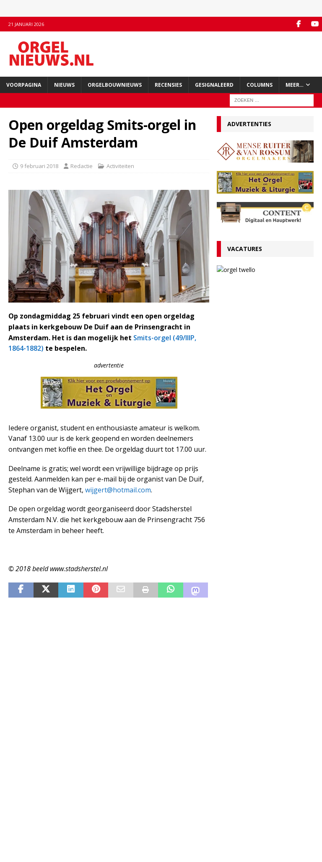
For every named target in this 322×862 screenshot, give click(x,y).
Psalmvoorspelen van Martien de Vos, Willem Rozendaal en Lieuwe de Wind (263, 631)
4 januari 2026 (238, 576)
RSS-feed (125, 805)
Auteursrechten (28, 822)
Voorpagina (23, 84)
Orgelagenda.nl (236, 788)
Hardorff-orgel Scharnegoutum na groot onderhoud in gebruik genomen (261, 595)
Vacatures (244, 249)
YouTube (124, 796)
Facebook (125, 788)
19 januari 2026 (240, 371)
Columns (260, 84)
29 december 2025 (244, 611)
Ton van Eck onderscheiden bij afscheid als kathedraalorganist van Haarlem (262, 454)
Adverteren (22, 805)
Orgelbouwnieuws (115, 84)
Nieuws (64, 84)
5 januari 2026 (238, 541)
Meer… (295, 84)
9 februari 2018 (39, 166)
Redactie (81, 166)
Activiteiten (120, 166)
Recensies (168, 84)
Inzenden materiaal (33, 796)
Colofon (18, 831)
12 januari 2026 (240, 470)
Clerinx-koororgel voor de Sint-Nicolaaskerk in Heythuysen (261, 662)
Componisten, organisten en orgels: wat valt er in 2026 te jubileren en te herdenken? (257, 525)
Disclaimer (21, 814)
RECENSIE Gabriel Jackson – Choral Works (263, 358)
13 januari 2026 (279, 306)
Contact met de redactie (38, 788)
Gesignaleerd (214, 84)
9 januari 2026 (238, 505)
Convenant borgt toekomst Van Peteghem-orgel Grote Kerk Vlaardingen (262, 390)
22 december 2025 (244, 675)
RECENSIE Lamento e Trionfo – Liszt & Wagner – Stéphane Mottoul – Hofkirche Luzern (258, 489)
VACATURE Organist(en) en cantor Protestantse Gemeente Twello (264, 422)
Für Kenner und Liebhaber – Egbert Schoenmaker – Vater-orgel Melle (258, 560)
